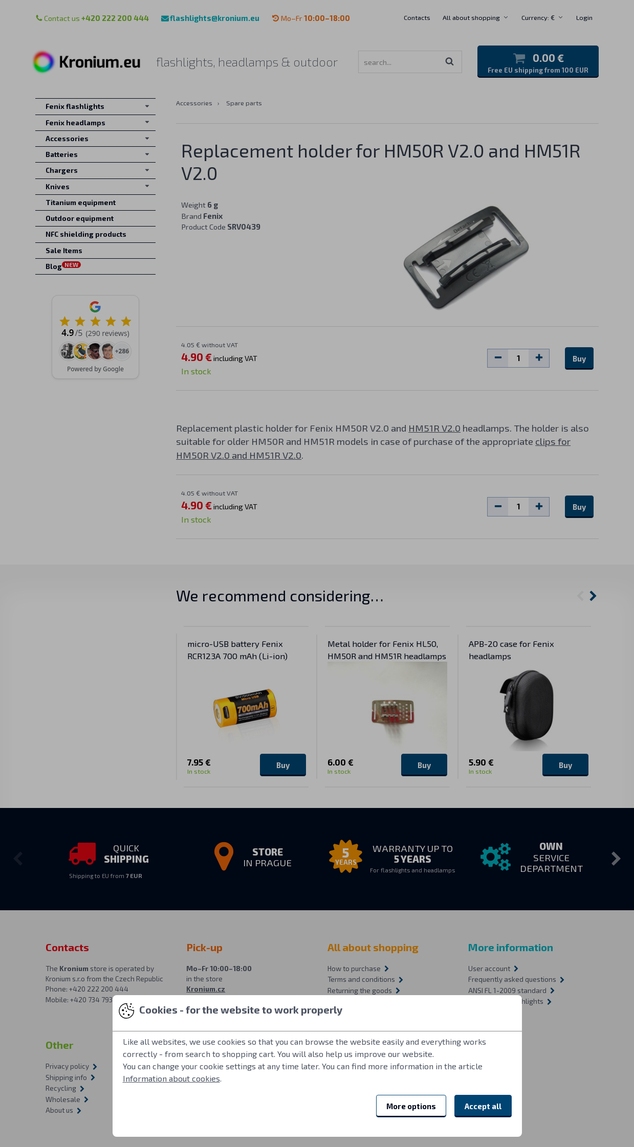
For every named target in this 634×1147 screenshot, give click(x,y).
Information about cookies (171, 1078)
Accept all (483, 1106)
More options (411, 1106)
